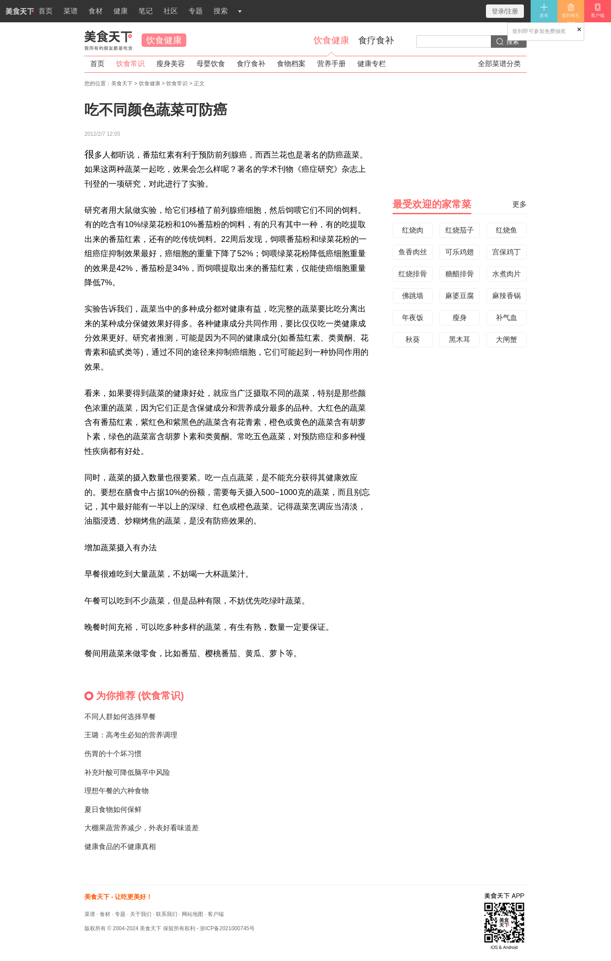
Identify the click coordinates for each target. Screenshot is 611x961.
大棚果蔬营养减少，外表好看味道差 (141, 828)
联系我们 (166, 914)
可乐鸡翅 (459, 252)
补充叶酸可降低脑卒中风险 (127, 772)
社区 (170, 11)
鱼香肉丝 (412, 252)
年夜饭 (412, 317)
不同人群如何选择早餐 (120, 716)
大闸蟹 (506, 339)
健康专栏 (371, 63)
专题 (195, 11)
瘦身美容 (170, 63)
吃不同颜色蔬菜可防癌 (155, 110)
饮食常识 (130, 63)
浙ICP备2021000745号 (227, 928)
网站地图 (192, 914)
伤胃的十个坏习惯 (113, 753)
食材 (95, 11)
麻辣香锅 (506, 296)
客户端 (597, 10)
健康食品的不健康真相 (120, 846)
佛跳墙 (412, 296)
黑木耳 (459, 339)
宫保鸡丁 (506, 252)
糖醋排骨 (459, 274)
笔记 (145, 11)
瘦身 (459, 317)
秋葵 (413, 339)
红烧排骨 (412, 274)
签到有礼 (571, 10)
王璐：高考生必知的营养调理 (130, 735)
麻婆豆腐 (459, 296)
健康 (120, 11)
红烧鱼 (506, 230)
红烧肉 (412, 230)
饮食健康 (164, 40)
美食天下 (108, 40)
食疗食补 (376, 40)
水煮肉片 (506, 274)
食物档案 (291, 63)
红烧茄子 (459, 230)
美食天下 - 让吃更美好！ (118, 896)
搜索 (220, 11)
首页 (26, 14)
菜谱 (70, 11)
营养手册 (331, 63)
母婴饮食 (211, 63)
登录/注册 (505, 11)
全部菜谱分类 (499, 63)
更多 (519, 204)
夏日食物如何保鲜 (113, 809)
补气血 (506, 317)
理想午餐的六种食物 (116, 791)
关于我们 (140, 914)
